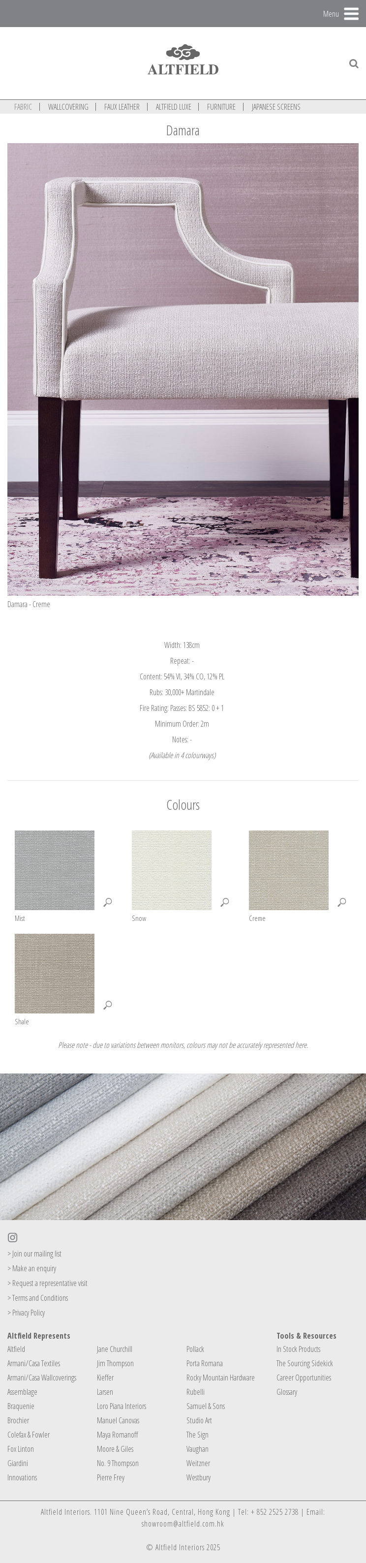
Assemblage (22, 1391)
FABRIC (23, 107)
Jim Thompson (115, 1363)
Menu (331, 13)
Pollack (195, 1349)
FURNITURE (221, 107)
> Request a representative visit (47, 1283)
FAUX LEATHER (122, 107)
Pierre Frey (110, 1477)
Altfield (16, 1349)
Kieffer (105, 1377)
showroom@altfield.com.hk (183, 1523)
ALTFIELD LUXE (173, 107)
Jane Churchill (114, 1349)
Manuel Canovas (118, 1420)
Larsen (105, 1391)
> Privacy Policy (26, 1312)
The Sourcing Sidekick (304, 1363)
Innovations (22, 1477)
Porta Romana (204, 1363)
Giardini (17, 1463)
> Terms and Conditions (37, 1297)
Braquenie (20, 1406)
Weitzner (198, 1463)
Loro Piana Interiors (121, 1406)
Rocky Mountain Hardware (220, 1377)
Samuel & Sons (205, 1406)
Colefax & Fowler (28, 1434)
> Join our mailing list (34, 1253)
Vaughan (197, 1448)
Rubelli (195, 1391)
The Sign (197, 1434)
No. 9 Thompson (118, 1463)
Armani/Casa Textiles (33, 1363)
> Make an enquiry (31, 1268)
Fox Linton (20, 1448)
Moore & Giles (115, 1448)
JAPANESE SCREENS (276, 107)
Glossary (286, 1391)
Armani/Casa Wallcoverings (41, 1377)
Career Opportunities (303, 1377)
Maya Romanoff (117, 1434)
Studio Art (199, 1420)
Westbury (198, 1477)
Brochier (18, 1420)
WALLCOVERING (68, 107)
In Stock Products (298, 1349)
